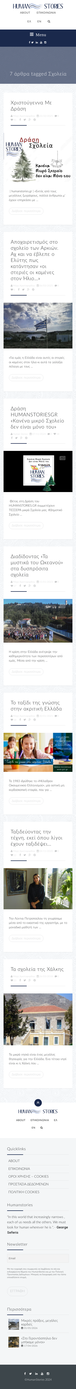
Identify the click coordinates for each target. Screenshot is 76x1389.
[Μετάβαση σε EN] (39, 22)
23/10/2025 (45, 116)
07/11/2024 (38, 434)
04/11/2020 (45, 851)
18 (56, 434)
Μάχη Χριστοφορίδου (23, 116)
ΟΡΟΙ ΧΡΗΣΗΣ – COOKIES (28, 1176)
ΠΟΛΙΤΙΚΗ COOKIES (23, 1192)
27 (13, 586)
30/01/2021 (45, 716)
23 (13, 980)
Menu (38, 34)
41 (13, 120)
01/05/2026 (31, 1328)
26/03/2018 (45, 976)
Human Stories (19, 434)
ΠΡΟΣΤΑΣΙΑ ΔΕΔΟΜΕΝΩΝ (28, 1184)
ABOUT (25, 12)
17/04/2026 (31, 1346)
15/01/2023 (45, 582)
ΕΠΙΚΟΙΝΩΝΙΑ (46, 12)
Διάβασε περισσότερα (26, 210)
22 (13, 855)
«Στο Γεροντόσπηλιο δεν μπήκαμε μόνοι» (39, 1340)
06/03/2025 (45, 285)
